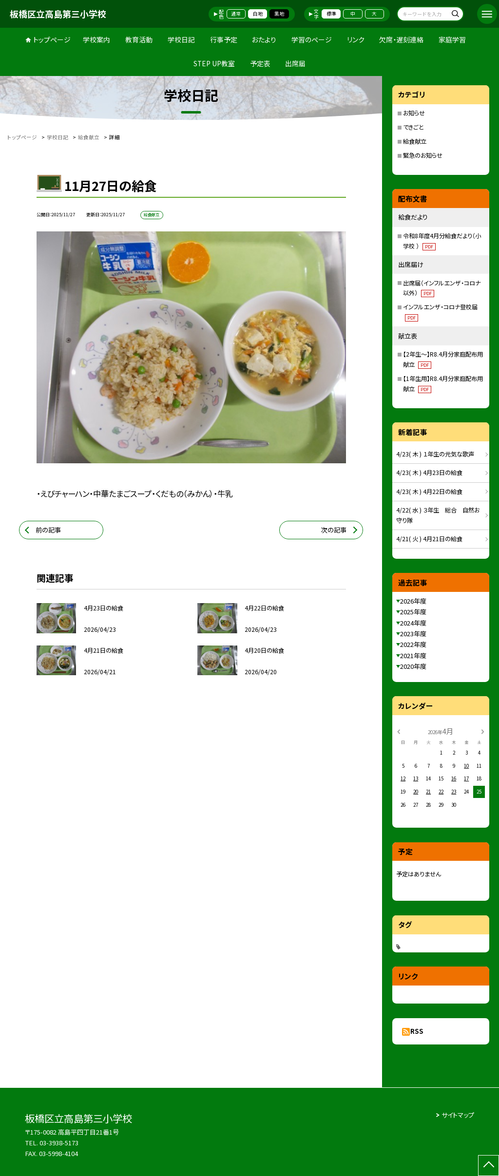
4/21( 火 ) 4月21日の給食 (429, 538)
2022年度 (413, 644)
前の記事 (48, 529)
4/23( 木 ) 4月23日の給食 (429, 472)
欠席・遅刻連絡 (401, 39)
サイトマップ (457, 1114)
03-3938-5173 (58, 1142)
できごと (413, 127)
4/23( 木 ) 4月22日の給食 (429, 491)
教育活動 (139, 39)
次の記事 (333, 529)
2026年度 (413, 601)
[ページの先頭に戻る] (489, 1166)
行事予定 (223, 39)
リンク (356, 39)
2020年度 (413, 666)
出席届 (295, 63)
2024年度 (413, 622)
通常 (236, 13)
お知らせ (414, 113)
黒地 (279, 13)
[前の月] (398, 730)
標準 (331, 13)
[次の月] (482, 730)
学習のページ (311, 39)
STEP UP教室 (214, 63)
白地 (258, 13)
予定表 (260, 63)
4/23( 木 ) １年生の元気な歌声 (435, 454)
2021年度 (413, 655)
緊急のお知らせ (422, 155)
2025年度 (413, 611)
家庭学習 (452, 39)
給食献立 (414, 141)
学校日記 (181, 39)
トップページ (52, 39)
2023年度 (413, 633)
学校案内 (96, 39)
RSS (416, 1031)
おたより (264, 39)
